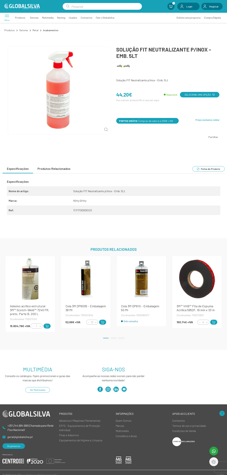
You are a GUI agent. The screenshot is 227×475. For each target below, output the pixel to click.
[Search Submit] (68, 6)
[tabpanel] (113, 199)
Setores (23, 30)
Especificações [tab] (18, 169)
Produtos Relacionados (54, 169)
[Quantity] (36, 326)
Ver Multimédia (37, 389)
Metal (35, 30)
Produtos (9, 30)
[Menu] (7, 18)
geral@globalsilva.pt (20, 437)
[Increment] (40, 326)
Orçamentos (13, 446)
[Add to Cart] (47, 326)
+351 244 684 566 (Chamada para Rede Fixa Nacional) (30, 427)
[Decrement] (33, 326)
